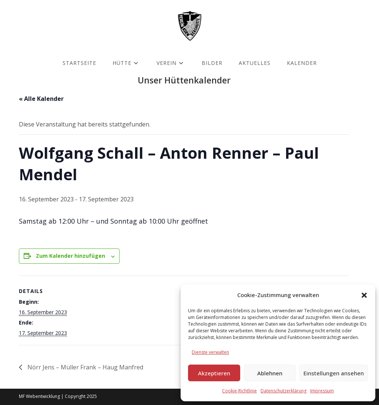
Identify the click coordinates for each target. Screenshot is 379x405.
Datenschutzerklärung (283, 391)
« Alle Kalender (41, 99)
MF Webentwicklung (39, 396)
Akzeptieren (214, 373)
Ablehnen (269, 373)
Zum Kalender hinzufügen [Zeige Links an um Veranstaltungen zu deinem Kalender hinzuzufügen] (70, 255)
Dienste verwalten (210, 352)
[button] (364, 295)
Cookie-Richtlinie (239, 391)
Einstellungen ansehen (333, 373)
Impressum (322, 391)
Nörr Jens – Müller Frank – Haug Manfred (84, 367)
